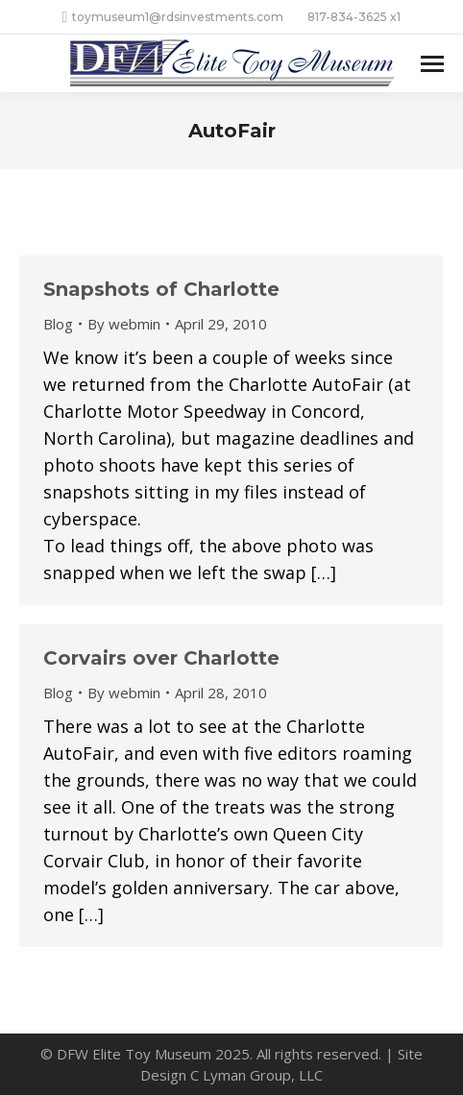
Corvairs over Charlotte (161, 657)
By (123, 323)
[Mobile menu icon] (432, 64)
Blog (58, 323)
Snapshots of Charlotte (161, 289)
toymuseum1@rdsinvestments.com (173, 17)
